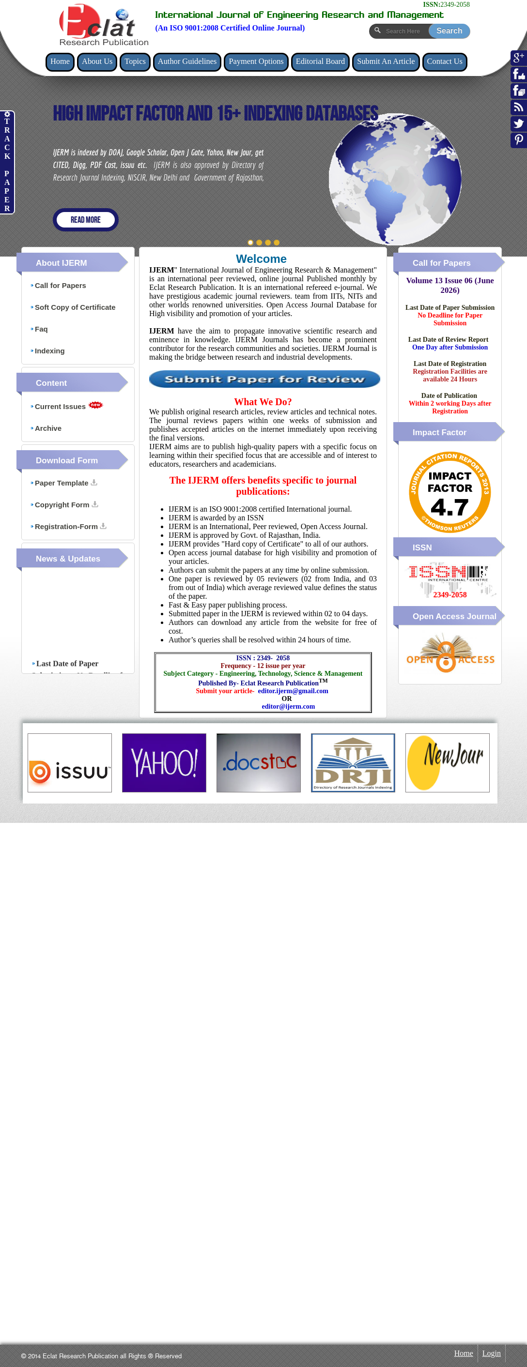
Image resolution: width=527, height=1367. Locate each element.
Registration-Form (68, 526)
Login (491, 1353)
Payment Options (256, 61)
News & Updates (68, 558)
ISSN (422, 547)
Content (51, 383)
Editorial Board (320, 61)
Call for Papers (58, 285)
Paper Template (63, 483)
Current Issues (67, 405)
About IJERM (61, 263)
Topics (134, 61)
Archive (46, 428)
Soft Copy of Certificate (73, 307)
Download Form (67, 460)
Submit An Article (386, 61)
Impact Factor (439, 432)
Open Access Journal (454, 616)
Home (60, 61)
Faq (39, 329)
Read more (86, 220)
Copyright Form (64, 505)
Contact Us (445, 61)
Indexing (47, 351)
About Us (97, 61)
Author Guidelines (187, 61)
